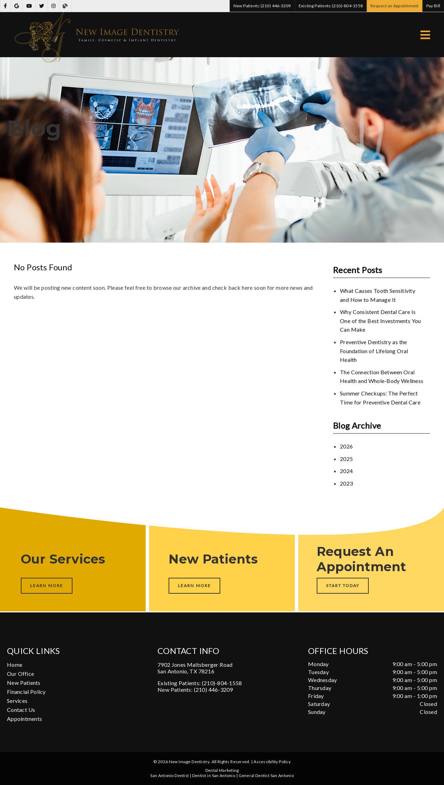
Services (17, 700)
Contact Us (21, 709)
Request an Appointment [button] (394, 5)
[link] (5, 6)
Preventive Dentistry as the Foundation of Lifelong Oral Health (374, 351)
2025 (346, 458)
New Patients (24, 682)
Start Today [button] (343, 585)
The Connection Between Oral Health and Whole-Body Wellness (381, 376)
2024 (346, 471)
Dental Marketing (222, 770)
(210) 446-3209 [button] (262, 5)
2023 (346, 483)
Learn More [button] (46, 585)
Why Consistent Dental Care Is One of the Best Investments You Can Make (380, 320)
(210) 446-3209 (213, 689)
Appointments (24, 718)
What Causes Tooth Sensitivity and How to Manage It (377, 295)
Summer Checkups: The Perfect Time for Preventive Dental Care (380, 397)
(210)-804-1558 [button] (331, 5)
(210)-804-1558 (222, 683)
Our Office (20, 673)
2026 (346, 446)
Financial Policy (26, 691)
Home (14, 664)
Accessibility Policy (272, 761)
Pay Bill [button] (433, 5)
